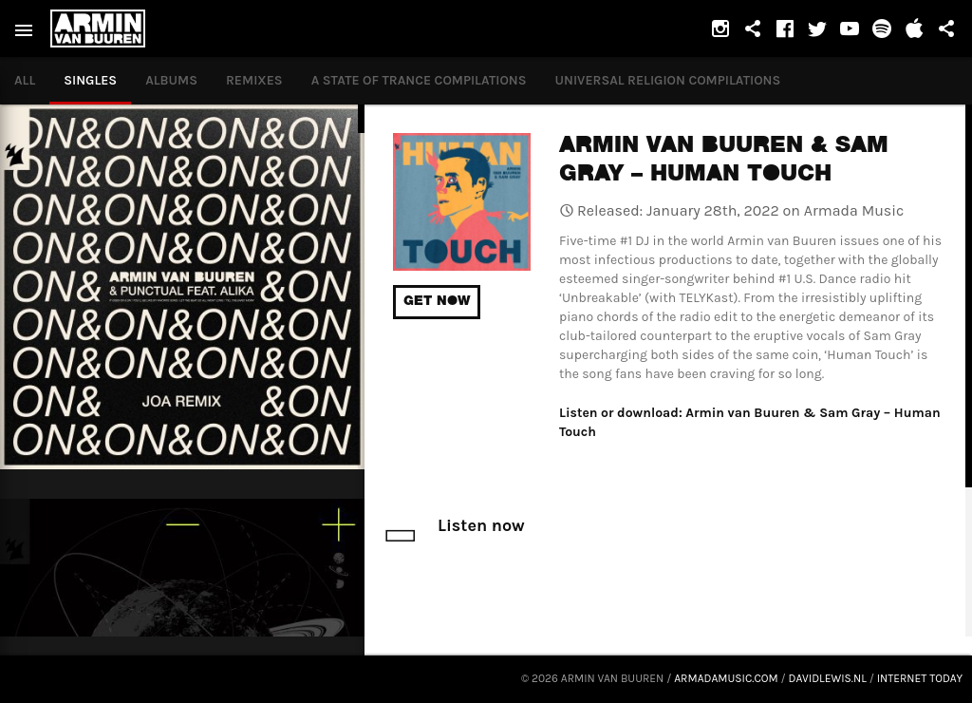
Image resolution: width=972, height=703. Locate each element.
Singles (90, 80)
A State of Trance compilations (419, 80)
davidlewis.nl (828, 678)
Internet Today (920, 678)
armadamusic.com (726, 678)
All (24, 80)
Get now (436, 302)
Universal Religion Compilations (668, 80)
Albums (171, 80)
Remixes (254, 80)
